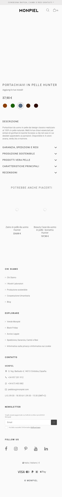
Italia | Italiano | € (31, 463)
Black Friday (12, 328)
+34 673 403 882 (15, 383)
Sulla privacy (35, 427)
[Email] (28, 422)
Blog (9, 302)
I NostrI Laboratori (15, 284)
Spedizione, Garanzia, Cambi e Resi (22, 340)
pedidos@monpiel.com (18, 389)
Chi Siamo (11, 277)
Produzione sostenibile (17, 290)
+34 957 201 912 (15, 377)
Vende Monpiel (13, 321)
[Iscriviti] (54, 422)
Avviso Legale (13, 334)
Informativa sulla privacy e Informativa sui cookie (29, 346)
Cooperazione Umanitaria (18, 296)
